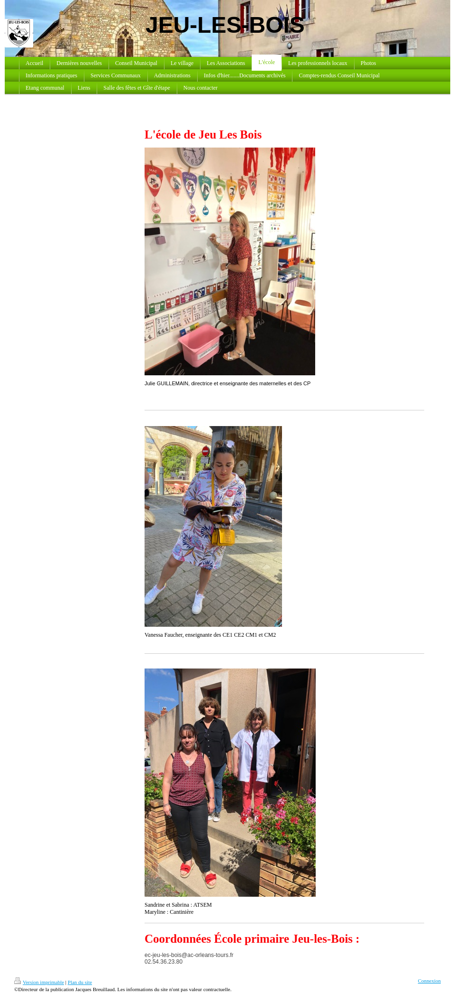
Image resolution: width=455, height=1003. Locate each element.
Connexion (429, 981)
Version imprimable (39, 982)
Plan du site (80, 982)
